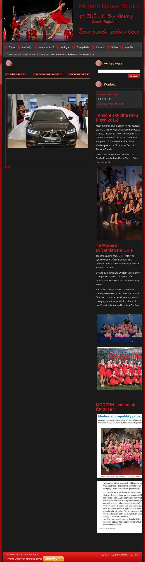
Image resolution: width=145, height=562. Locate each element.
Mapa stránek (121, 555)
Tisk (107, 555)
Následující (79, 74)
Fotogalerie (30, 54)
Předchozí (15, 74)
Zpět (7, 167)
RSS (136, 555)
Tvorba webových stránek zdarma (24, 559)
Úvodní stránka (14, 54)
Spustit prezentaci (47, 74)
